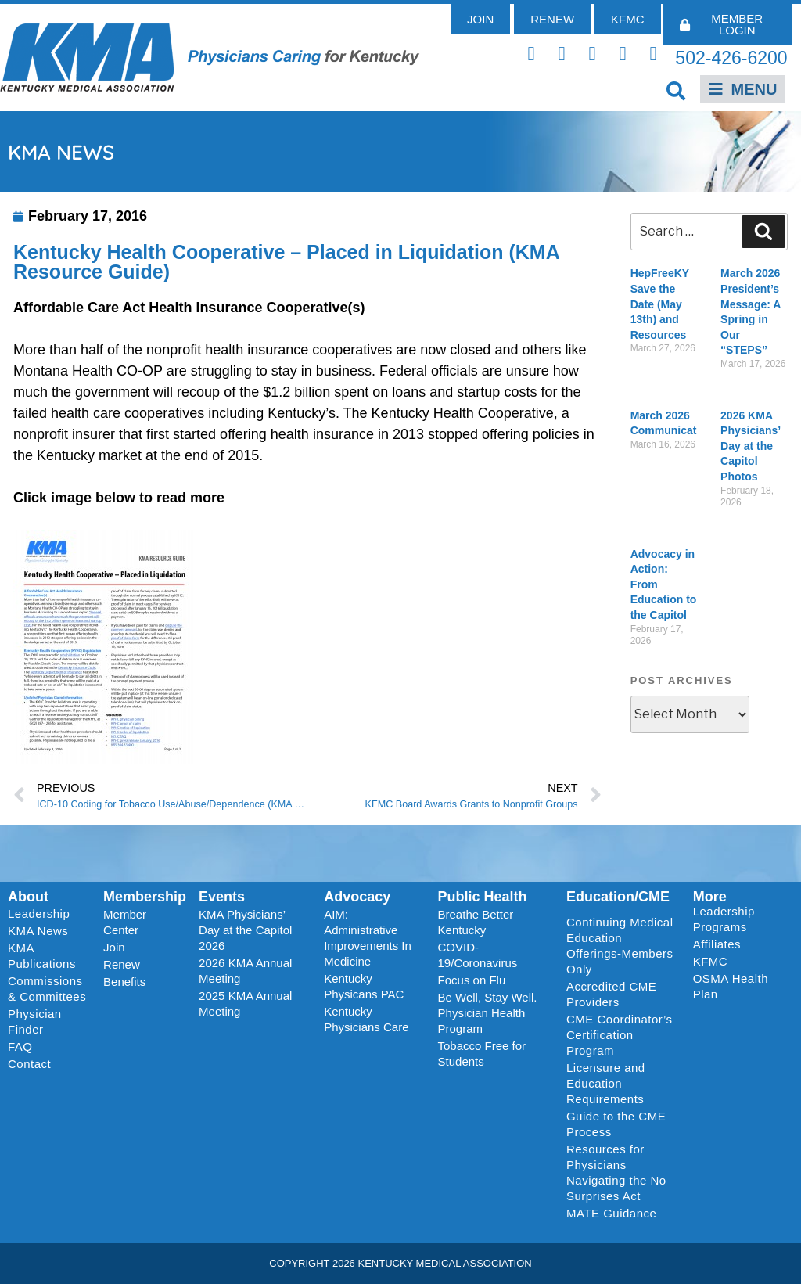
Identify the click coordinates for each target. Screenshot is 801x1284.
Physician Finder (35, 1021)
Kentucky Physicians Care (366, 1019)
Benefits (124, 981)
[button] (676, 90)
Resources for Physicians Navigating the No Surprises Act (616, 1172)
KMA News (38, 930)
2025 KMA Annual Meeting (245, 1003)
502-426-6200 (731, 58)
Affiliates (721, 944)
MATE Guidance (611, 1213)
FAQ (20, 1046)
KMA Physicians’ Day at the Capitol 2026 (245, 930)
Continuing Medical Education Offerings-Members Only (619, 945)
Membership (144, 897)
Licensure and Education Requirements (605, 1083)
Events (222, 897)
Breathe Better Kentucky (476, 922)
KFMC (710, 961)
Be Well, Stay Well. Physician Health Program (487, 1013)
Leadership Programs (739, 919)
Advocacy (357, 897)
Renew (121, 964)
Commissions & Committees (47, 988)
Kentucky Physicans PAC (364, 986)
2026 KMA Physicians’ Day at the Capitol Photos (750, 446)
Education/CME (618, 897)
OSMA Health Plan (730, 986)
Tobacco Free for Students (482, 1053)
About (28, 897)
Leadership (42, 914)
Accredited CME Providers (611, 994)
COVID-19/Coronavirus (478, 955)
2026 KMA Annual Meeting (245, 970)
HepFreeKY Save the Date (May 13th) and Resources (659, 303)
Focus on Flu (472, 980)
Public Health (482, 897)
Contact (29, 1063)
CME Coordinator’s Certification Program (619, 1034)
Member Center (124, 922)
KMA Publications (42, 955)
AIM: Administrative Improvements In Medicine (367, 938)
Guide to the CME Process (616, 1124)
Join (114, 947)
